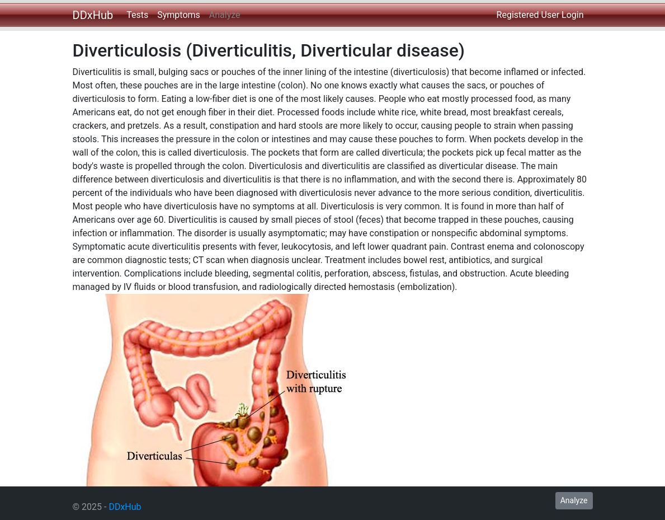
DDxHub (93, 15)
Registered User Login (540, 15)
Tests (137, 15)
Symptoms (178, 15)
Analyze (224, 15)
